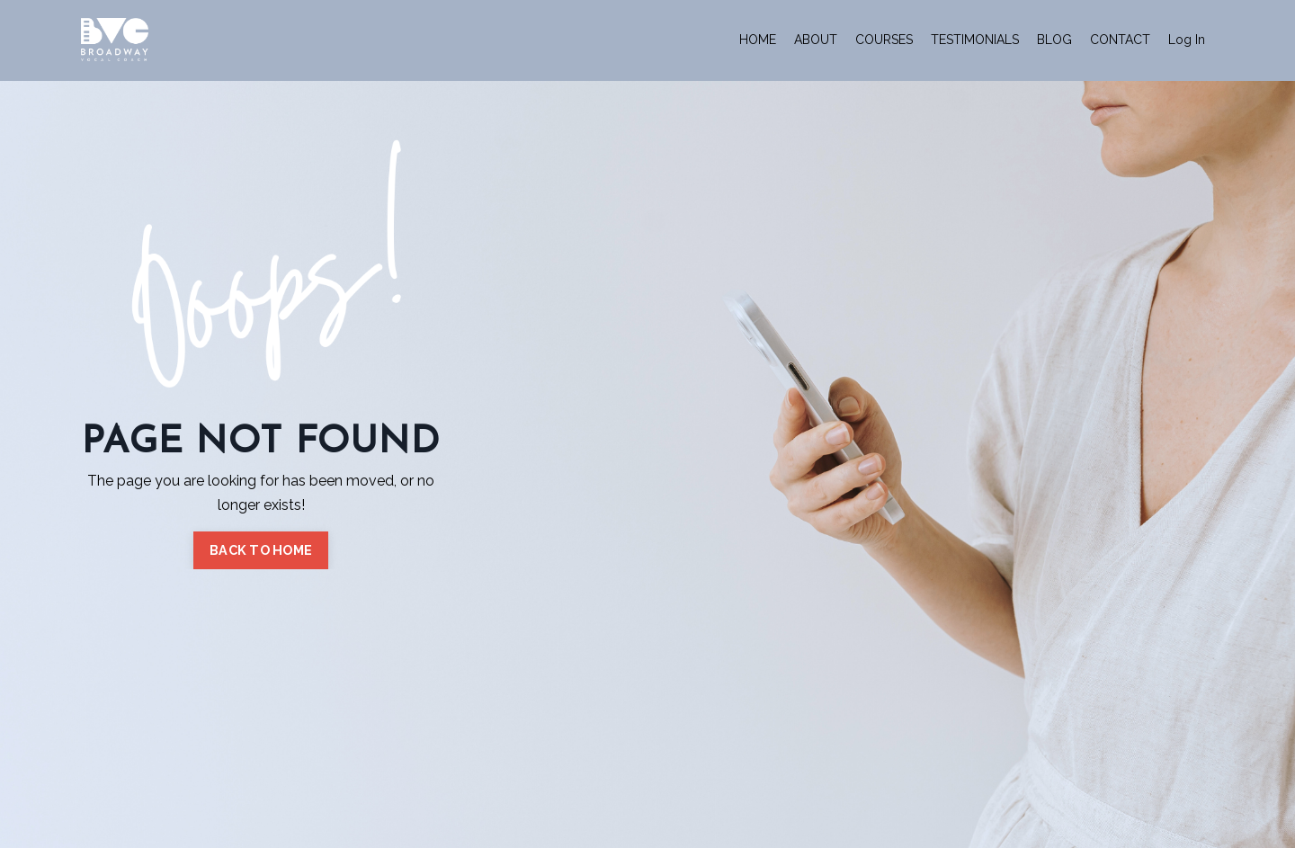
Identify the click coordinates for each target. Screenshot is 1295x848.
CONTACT (1120, 39)
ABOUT (815, 39)
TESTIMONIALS (975, 39)
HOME (757, 39)
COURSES (884, 39)
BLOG (1054, 39)
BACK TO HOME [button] (261, 550)
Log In (1186, 39)
